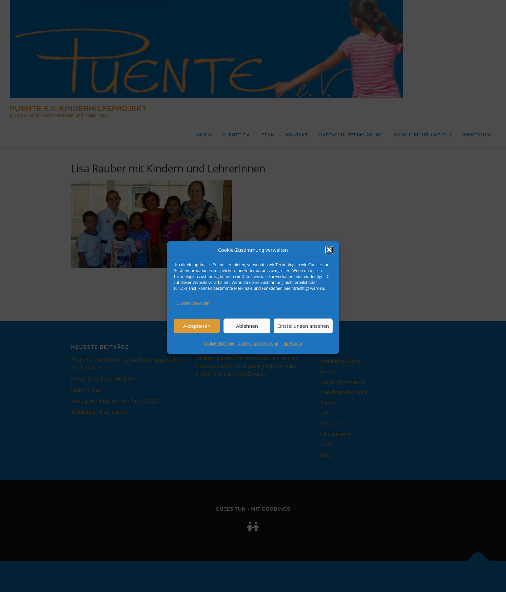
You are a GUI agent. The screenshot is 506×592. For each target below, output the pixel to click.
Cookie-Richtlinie (219, 350)
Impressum (292, 350)
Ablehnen (247, 332)
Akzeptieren (196, 332)
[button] (329, 257)
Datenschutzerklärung (258, 350)
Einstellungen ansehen (303, 332)
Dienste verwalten (193, 310)
